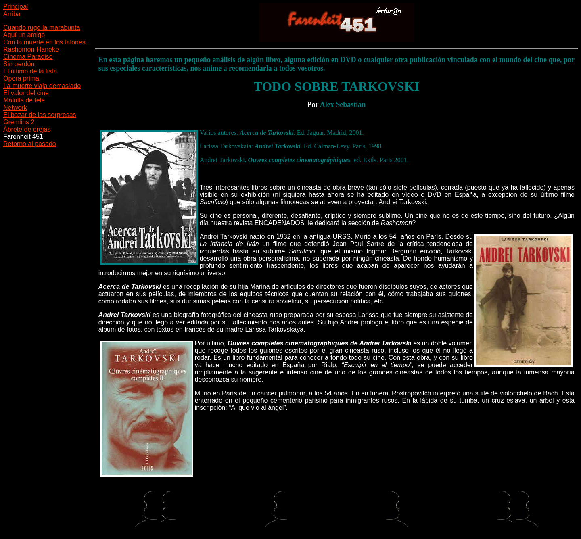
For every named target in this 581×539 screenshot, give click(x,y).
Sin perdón (18, 64)
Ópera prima (21, 78)
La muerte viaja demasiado (42, 85)
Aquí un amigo (24, 34)
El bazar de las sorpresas (39, 114)
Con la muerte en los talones (44, 42)
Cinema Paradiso (28, 56)
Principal (15, 6)
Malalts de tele (24, 100)
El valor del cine (26, 93)
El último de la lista (30, 71)
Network (15, 107)
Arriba (12, 13)
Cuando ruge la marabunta (41, 27)
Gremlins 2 (18, 122)
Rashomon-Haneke (31, 49)
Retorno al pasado (29, 143)
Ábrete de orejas (26, 129)
